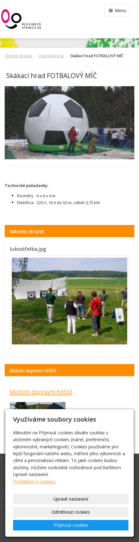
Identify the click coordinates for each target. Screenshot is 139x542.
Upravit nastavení (70, 499)
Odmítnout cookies (71, 512)
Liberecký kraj (51, 55)
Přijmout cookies (71, 525)
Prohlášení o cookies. (34, 481)
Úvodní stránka (18, 55)
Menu (117, 10)
